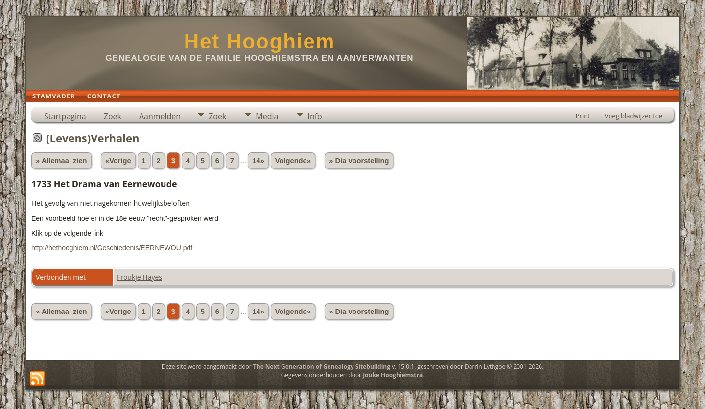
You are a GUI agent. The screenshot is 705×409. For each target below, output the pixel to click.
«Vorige (118, 161)
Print (583, 115)
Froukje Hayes (139, 277)
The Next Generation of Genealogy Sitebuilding (321, 366)
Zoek (112, 116)
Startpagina (65, 116)
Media (267, 116)
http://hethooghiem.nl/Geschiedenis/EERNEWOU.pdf (111, 248)
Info (314, 116)
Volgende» (293, 161)
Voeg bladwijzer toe (633, 115)
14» (258, 161)
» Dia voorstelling (359, 161)
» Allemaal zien (61, 161)
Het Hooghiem (259, 41)
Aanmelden (160, 116)
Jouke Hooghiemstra (393, 375)
